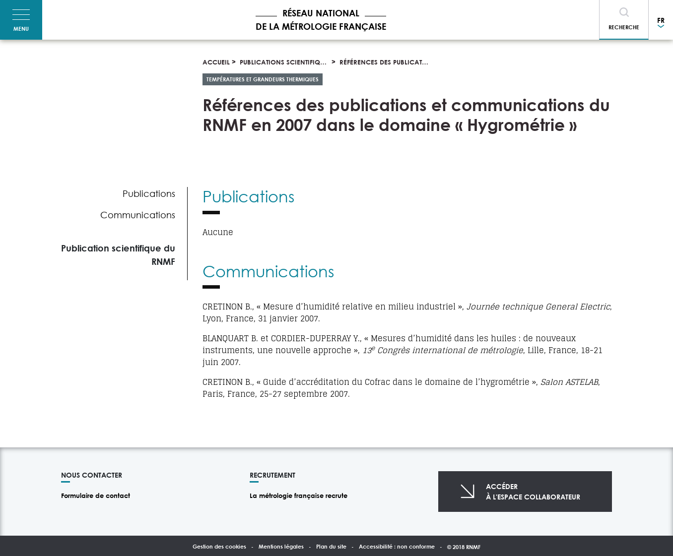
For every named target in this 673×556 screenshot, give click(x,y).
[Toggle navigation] (21, 20)
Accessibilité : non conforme (397, 546)
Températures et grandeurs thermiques (262, 79)
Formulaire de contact (95, 495)
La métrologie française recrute (298, 495)
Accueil (216, 62)
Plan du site (331, 546)
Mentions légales (281, 546)
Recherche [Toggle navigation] (623, 27)
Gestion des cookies (219, 546)
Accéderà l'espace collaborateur (533, 491)
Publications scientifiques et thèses (301, 62)
